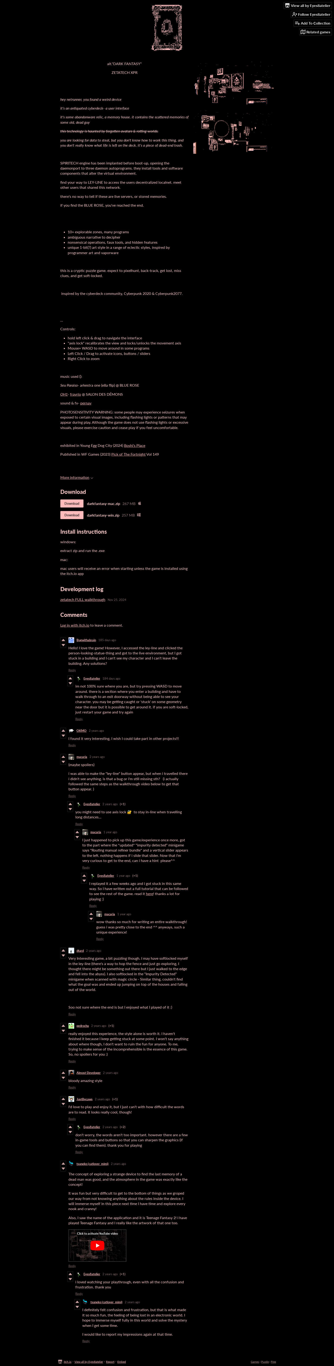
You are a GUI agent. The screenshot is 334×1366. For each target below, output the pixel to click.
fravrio (75, 394)
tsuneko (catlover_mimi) (93, 1164)
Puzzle (265, 1361)
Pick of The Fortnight (128, 454)
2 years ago (96, 730)
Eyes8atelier (92, 678)
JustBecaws (85, 1099)
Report (110, 1361)
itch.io (67, 1361)
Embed (121, 1361)
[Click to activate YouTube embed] (97, 1245)
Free (273, 1361)
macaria (82, 757)
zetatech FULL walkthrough (82, 599)
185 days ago (107, 640)
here (149, 893)
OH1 (64, 394)
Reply (72, 670)
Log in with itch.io (74, 625)
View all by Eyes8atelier (88, 1361)
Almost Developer (89, 1073)
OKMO (82, 730)
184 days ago (111, 678)
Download (71, 503)
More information (76, 477)
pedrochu (83, 1026)
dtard (80, 951)
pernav (85, 403)
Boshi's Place (134, 445)
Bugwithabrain (86, 640)
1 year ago (110, 832)
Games (255, 1361)
